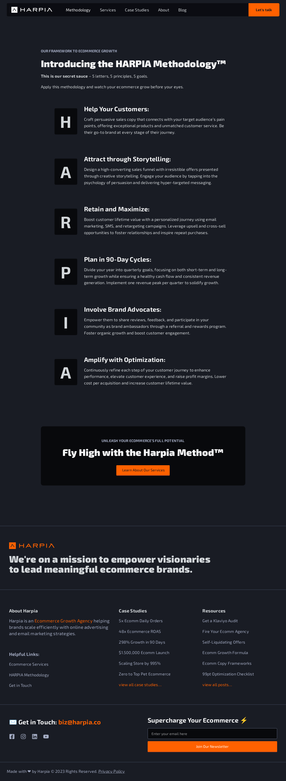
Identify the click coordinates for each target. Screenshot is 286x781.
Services (108, 9)
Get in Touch (20, 685)
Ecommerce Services (29, 663)
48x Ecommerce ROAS (140, 631)
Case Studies (137, 9)
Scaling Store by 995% (140, 663)
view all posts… (217, 684)
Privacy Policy (111, 771)
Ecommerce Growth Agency (64, 620)
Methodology (78, 9)
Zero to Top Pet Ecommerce (145, 673)
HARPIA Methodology (29, 674)
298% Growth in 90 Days (142, 641)
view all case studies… (140, 684)
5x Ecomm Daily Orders (141, 620)
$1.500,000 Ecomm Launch (144, 652)
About (163, 9)
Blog (182, 9)
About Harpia (23, 610)
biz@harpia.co (79, 722)
